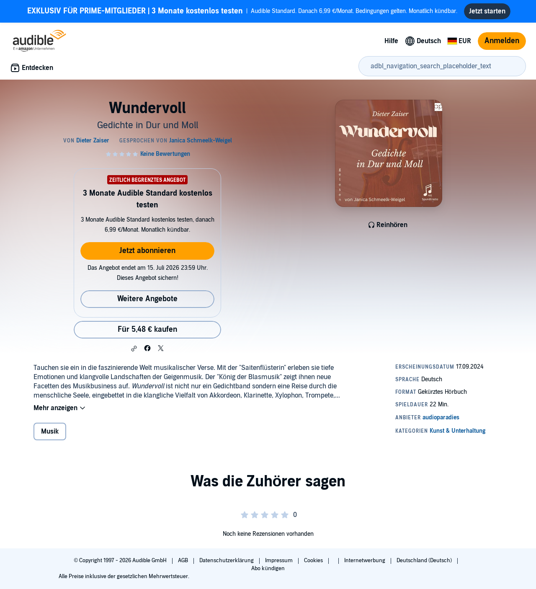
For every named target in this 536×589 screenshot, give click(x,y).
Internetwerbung (365, 560)
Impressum (279, 560)
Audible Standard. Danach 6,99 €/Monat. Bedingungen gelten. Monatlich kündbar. (242, 11)
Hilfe (391, 41)
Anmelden (501, 40)
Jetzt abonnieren (147, 250)
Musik (50, 431)
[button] (134, 348)
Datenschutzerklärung (227, 560)
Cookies (314, 560)
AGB (183, 560)
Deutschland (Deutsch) (425, 560)
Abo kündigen (267, 568)
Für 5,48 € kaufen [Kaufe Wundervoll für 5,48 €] (147, 329)
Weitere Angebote (147, 298)
